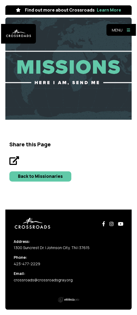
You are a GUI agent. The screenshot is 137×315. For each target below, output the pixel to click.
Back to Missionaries (40, 176)
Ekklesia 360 (68, 299)
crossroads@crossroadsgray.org (43, 279)
